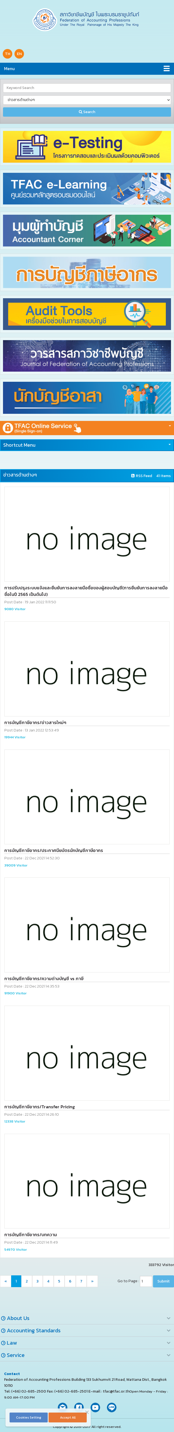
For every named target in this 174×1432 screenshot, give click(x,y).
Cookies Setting (28, 1417)
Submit (163, 1281)
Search (87, 112)
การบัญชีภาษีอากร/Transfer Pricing (39, 1106)
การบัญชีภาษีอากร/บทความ (30, 1234)
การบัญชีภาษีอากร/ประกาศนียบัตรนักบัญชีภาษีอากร (53, 850)
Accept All (68, 1417)
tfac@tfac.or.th (116, 1391)
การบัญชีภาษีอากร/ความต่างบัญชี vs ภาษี (43, 978)
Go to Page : (128, 1281)
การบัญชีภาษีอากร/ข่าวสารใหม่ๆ (35, 722)
